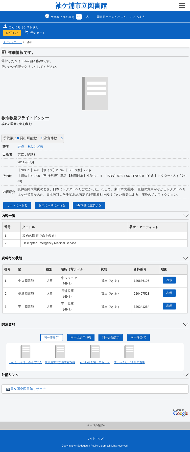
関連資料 (8, 324)
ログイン (12, 32)
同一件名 (138, 337)
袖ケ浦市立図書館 (81, 5)
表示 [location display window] (169, 280)
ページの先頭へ (96, 425)
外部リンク (10, 375)
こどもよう (137, 17)
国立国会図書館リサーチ (26, 389)
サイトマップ (95, 438)
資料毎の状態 (11, 258)
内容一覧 (8, 216)
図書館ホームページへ (111, 17)
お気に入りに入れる (52, 205)
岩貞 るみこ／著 (30, 146)
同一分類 (110, 337)
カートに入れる (17, 205)
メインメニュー (12, 42)
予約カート (37, 33)
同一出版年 (81, 337)
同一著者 (51, 337)
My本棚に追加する (88, 205)
